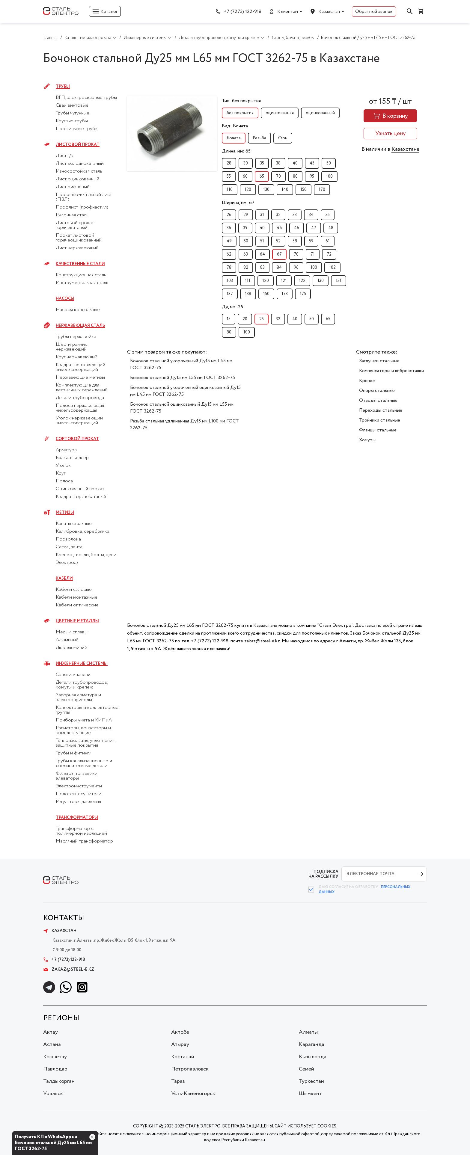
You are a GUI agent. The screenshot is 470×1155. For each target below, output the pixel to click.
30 (245, 163)
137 (230, 294)
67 (279, 254)
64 (262, 254)
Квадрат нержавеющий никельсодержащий (80, 367)
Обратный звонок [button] (374, 11)
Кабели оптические (77, 605)
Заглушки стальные (379, 360)
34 (311, 215)
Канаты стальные (74, 523)
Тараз (178, 1081)
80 (295, 176)
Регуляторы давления (78, 801)
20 (244, 319)
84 (279, 268)
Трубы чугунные (72, 113)
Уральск (53, 1093)
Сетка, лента (69, 547)
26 (229, 215)
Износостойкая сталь (79, 171)
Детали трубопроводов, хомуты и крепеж (82, 685)
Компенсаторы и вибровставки (391, 370)
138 (248, 294)
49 (229, 241)
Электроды (67, 562)
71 (313, 254)
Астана (52, 1044)
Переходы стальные (380, 410)
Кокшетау (55, 1057)
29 (245, 215)
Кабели (64, 579)
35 (262, 163)
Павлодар (55, 1069)
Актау (50, 1032)
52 (278, 241)
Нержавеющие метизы (80, 377)
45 (312, 163)
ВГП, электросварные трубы (86, 97)
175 (303, 294)
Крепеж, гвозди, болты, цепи (86, 554)
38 (278, 163)
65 (262, 176)
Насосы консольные (78, 309)
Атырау (180, 1044)
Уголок (63, 465)
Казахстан (329, 11)
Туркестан (311, 1081)
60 (245, 176)
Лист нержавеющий (77, 248)
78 (229, 268)
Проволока (68, 539)
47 (313, 228)
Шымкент (310, 1093)
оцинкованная (280, 113)
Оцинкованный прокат (80, 489)
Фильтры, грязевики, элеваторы (77, 776)
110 (230, 190)
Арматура (66, 450)
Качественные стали (80, 264)
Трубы (63, 87)
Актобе (180, 1032)
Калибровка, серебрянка (82, 531)
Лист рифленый (73, 187)
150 (303, 190)
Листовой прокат (78, 145)
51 (262, 241)
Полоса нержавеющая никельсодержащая (80, 408)
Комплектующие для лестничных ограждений (82, 387)
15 (229, 319)
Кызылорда (312, 1057)
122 (302, 281)
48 (330, 228)
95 (312, 176)
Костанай (182, 1057)
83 (262, 268)
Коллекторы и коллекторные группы (87, 710)
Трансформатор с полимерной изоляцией (81, 831)
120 (248, 190)
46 (296, 228)
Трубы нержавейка (76, 336)
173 (284, 294)
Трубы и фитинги (73, 753)
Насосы (65, 299)
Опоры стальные (377, 390)
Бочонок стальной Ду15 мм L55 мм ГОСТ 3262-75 (182, 377)
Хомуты (367, 440)
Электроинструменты (79, 786)
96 (296, 268)
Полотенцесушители (78, 794)
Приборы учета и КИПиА (84, 720)
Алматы (308, 1032)
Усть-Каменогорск (193, 1093)
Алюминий (67, 640)
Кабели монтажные (76, 597)
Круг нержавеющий (76, 357)
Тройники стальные (379, 420)
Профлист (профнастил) (82, 207)
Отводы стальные (378, 400)
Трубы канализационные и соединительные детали (84, 763)
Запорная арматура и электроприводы (78, 697)
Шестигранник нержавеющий (71, 347)
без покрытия (240, 113)
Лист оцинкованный (77, 179)
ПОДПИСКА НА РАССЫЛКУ (323, 874)
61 (328, 241)
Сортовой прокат (77, 439)
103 (230, 281)
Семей (306, 1069)
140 (284, 190)
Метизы (65, 513)
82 (245, 268)
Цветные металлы (77, 621)
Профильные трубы (77, 128)
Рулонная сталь (72, 215)
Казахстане (405, 149)
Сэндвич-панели (73, 674)
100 (329, 176)
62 (229, 254)
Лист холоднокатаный (80, 163)
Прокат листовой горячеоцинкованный (79, 238)
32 (278, 215)
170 (322, 190)
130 (266, 190)
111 (247, 281)
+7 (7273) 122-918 (242, 11)
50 (328, 163)
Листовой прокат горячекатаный (75, 225)
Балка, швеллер (72, 457)
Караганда (311, 1044)
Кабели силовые (74, 589)
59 (311, 241)
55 (229, 176)
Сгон (282, 138)
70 (278, 176)
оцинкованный (320, 113)
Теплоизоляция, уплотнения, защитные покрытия (85, 743)
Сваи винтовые (72, 105)
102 (332, 268)
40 (295, 163)
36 (229, 228)
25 (261, 319)
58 (295, 241)
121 (284, 281)
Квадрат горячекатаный (81, 496)
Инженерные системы (82, 664)
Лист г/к (64, 155)
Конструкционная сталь (81, 275)
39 (245, 228)
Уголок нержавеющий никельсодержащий (79, 420)
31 (262, 215)
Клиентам (287, 11)
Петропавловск (190, 1069)
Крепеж (367, 380)
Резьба (259, 138)
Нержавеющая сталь (80, 326)
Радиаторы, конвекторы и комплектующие (83, 730)
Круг (60, 473)
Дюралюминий (71, 647)
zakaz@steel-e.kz (68, 969)
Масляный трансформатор (84, 841)
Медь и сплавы (72, 632)
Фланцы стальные (378, 430)
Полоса (64, 481)
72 (329, 254)
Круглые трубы (72, 121)
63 (245, 254)
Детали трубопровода (80, 397)
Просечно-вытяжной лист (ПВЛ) (84, 197)
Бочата (234, 138)
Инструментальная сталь (82, 282)
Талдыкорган (59, 1081)
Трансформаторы (77, 818)
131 (338, 281)
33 (295, 215)
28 (229, 163)
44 (279, 228)
